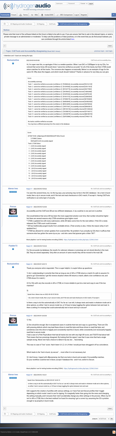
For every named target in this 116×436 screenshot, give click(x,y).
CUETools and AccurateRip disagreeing (73, 24)
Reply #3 (29, 246)
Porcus (13, 206)
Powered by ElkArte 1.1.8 (7, 432)
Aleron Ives (13, 188)
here (72, 39)
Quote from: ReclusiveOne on (44, 380)
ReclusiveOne (13, 60)
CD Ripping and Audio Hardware (21, 24)
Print (110, 46)
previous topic (99, 51)
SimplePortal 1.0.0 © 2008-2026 (29, 432)
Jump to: (95, 419)
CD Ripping (40, 24)
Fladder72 (13, 246)
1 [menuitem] (4, 46)
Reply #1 (29, 189)
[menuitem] (110, 46)
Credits (17, 432)
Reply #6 (29, 375)
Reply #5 (29, 316)
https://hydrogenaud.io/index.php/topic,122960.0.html (81, 239)
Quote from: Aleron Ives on (43, 294)
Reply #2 (29, 207)
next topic (109, 51)
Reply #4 (29, 264)
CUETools (52, 24)
